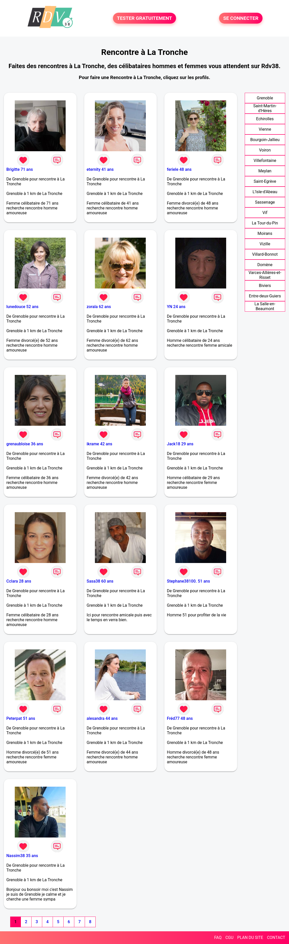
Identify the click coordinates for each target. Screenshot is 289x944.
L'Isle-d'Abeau (265, 191)
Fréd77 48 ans (180, 718)
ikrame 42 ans (99, 443)
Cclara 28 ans (18, 581)
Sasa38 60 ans (100, 581)
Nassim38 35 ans (22, 855)
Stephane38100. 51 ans (188, 581)
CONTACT (276, 937)
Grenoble (265, 98)
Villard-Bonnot (265, 254)
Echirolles (265, 118)
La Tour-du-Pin (265, 223)
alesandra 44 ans (102, 718)
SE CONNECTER (240, 18)
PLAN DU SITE (250, 937)
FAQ (218, 937)
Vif (264, 212)
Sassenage (265, 202)
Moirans (264, 233)
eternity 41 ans (100, 169)
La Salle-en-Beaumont (264, 306)
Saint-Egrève (265, 181)
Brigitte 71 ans (19, 169)
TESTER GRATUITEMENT (144, 18)
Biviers (265, 285)
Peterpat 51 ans (20, 718)
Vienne (265, 129)
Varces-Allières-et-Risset (265, 275)
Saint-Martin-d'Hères (265, 108)
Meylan (264, 171)
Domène (264, 264)
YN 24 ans (176, 306)
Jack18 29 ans (180, 443)
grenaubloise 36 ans (24, 443)
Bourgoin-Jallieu (265, 139)
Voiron (265, 150)
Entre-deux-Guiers (265, 296)
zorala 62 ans (99, 306)
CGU (229, 937)
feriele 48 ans (179, 169)
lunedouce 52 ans (22, 306)
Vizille (264, 243)
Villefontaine (265, 160)
